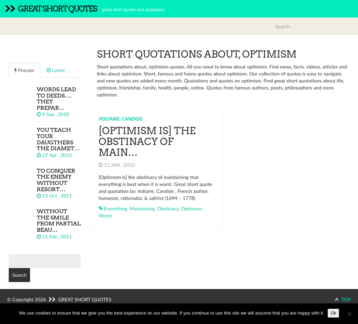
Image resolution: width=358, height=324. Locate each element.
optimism (191, 208)
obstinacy (168, 208)
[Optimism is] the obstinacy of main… (147, 141)
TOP (343, 299)
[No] (349, 313)
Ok (333, 313)
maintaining (142, 208)
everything (115, 208)
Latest (55, 70)
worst (105, 215)
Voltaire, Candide (120, 119)
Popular (24, 70)
